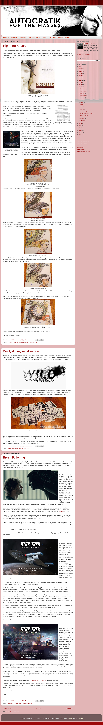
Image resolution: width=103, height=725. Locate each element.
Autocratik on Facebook (83, 141)
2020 (80, 80)
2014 (80, 128)
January (82, 120)
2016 (80, 123)
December (83, 89)
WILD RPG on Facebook (83, 151)
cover (10, 342)
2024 (80, 71)
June (81, 102)
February (82, 118)
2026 (80, 66)
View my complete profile (83, 54)
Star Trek (18, 703)
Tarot (19, 448)
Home (38, 708)
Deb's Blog (80, 145)
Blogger (81, 718)
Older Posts (69, 708)
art (7, 342)
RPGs (45, 37)
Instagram (23, 37)
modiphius (9, 703)
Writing (37, 342)
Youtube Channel (63, 37)
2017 (80, 87)
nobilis (26, 342)
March (82, 109)
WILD (32, 342)
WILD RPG (52, 37)
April (81, 106)
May (81, 104)
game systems (11, 448)
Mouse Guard (20, 342)
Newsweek (61, 511)
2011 (80, 134)
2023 (80, 73)
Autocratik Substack (82, 143)
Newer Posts (7, 708)
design (14, 342)
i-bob (70, 718)
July (81, 100)
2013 (80, 130)
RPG (29, 342)
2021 (80, 78)
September (83, 95)
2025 (80, 69)
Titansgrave (25, 703)
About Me (6, 37)
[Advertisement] (88, 165)
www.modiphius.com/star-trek (38, 680)
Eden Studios (80, 147)
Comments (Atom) (15, 711)
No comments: (29, 340)
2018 (80, 84)
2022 (80, 75)
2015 (80, 125)
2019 (80, 82)
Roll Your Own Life (34, 37)
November (83, 91)
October (82, 93)
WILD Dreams (81, 149)
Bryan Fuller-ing (14, 457)
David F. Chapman (90, 43)
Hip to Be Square (15, 45)
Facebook (14, 37)
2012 (80, 132)
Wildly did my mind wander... (22, 351)
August (82, 97)
